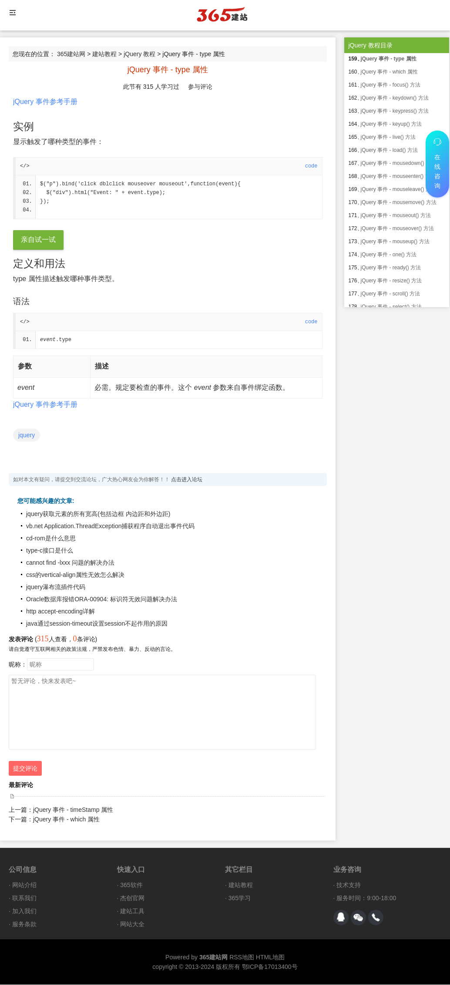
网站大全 (132, 924)
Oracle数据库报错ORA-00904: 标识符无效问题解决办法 (101, 599)
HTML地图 (270, 957)
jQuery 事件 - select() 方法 (391, 307)
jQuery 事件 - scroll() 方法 (390, 294)
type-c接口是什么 (49, 550)
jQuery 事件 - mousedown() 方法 (398, 163)
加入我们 (24, 911)
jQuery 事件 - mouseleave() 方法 (398, 189)
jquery (26, 435)
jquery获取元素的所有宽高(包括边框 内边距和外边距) (98, 514)
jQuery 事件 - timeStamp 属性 (73, 810)
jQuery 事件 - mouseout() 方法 (396, 215)
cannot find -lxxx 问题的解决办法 (70, 563)
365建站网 (71, 53)
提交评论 (25, 768)
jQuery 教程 (139, 53)
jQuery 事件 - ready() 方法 (391, 268)
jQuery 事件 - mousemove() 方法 (399, 202)
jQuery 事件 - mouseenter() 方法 (398, 176)
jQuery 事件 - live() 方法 (388, 137)
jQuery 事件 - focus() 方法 (390, 85)
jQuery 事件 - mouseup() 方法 (395, 241)
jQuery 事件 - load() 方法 (389, 150)
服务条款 (24, 924)
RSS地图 (241, 957)
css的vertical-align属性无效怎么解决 (75, 575)
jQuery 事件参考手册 (45, 101)
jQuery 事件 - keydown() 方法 (395, 98)
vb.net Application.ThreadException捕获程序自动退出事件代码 (110, 526)
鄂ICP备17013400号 (270, 967)
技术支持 (348, 885)
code (311, 166)
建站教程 (104, 53)
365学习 (239, 898)
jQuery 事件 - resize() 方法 (391, 281)
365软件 (131, 885)
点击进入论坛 (186, 480)
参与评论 (200, 86)
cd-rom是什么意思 (51, 538)
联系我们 (24, 898)
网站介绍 (24, 885)
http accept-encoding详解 (60, 611)
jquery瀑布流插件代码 (55, 587)
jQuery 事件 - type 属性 (388, 59)
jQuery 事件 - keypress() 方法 (395, 111)
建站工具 (132, 911)
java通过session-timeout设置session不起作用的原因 (97, 623)
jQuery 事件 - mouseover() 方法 (397, 228)
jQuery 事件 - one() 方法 (389, 254)
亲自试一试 (38, 240)
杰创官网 (132, 898)
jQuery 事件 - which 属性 (66, 819)
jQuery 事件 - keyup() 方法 (391, 124)
